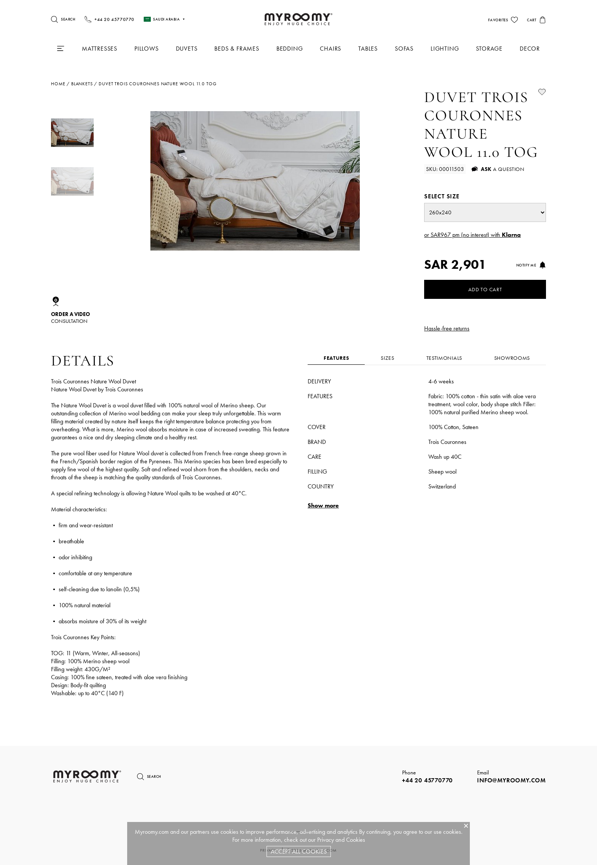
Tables (368, 49)
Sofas (404, 49)
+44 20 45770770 (427, 780)
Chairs (330, 49)
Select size (442, 196)
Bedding (289, 49)
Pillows (146, 49)
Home (58, 84)
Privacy (325, 840)
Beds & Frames (236, 49)
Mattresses (99, 49)
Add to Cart (485, 289)
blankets (82, 84)
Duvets (187, 49)
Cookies (355, 840)
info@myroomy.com (511, 780)
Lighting (445, 49)
